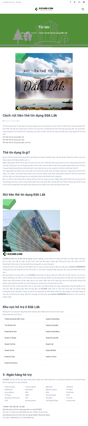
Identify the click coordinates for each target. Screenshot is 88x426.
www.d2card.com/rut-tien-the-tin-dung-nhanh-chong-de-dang (26, 415)
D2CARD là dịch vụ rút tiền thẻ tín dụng (17, 259)
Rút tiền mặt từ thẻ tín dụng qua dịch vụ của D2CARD (22, 409)
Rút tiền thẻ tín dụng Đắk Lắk (13, 137)
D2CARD (32, 275)
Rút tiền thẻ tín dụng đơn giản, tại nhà (16, 142)
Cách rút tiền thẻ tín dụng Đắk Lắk (30, 115)
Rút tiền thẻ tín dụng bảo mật (13, 140)
